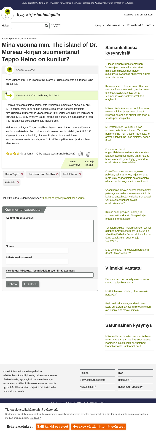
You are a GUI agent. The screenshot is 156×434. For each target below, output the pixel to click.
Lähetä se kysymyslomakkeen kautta (64, 197)
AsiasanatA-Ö (56, 25)
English (138, 14)
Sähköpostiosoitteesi (19, 257)
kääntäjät (10, 182)
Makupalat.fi (86, 386)
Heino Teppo (12, 174)
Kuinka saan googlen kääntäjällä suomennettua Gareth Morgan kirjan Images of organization (125, 215)
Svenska (128, 14)
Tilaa (120, 372)
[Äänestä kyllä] (81, 153)
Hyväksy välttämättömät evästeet (99, 426)
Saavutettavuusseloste (92, 379)
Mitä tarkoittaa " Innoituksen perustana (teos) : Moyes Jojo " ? (127, 251)
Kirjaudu (148, 14)
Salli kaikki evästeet (52, 426)
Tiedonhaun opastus (129, 386)
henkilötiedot (70, 174)
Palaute (84, 372)
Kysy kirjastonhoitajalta (13, 38)
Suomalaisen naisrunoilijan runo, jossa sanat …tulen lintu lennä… (127, 281)
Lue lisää (34, 418)
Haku (5, 25)
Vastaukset (114, 25)
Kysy (98, 25)
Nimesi (10, 246)
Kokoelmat (134, 25)
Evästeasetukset (20, 426)
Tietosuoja (123, 379)
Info (148, 25)
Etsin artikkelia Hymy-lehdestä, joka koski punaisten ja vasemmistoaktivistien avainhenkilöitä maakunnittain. (128, 306)
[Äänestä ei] (87, 154)
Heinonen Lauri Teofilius (41, 174)
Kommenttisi (14, 217)
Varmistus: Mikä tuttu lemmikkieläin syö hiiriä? (34, 270)
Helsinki (89, 165)
